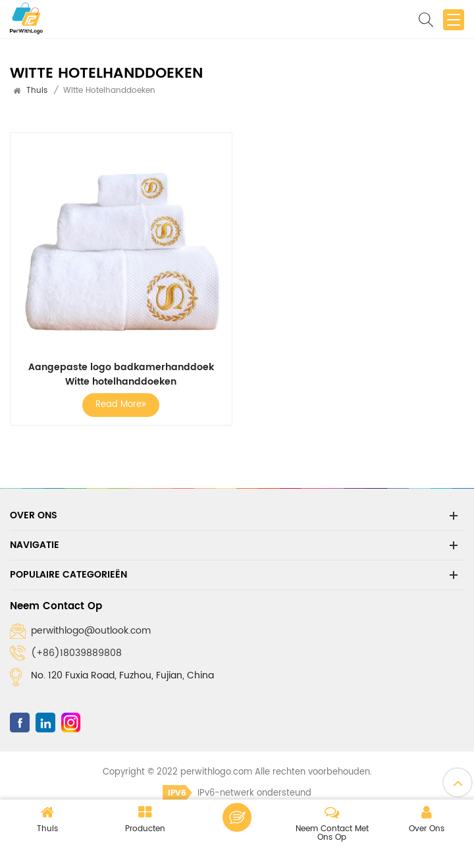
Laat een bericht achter (237, 817)
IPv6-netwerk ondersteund (237, 793)
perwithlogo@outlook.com (91, 630)
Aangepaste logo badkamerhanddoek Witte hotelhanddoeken (121, 374)
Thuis (36, 90)
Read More (120, 405)
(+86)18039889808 (76, 653)
